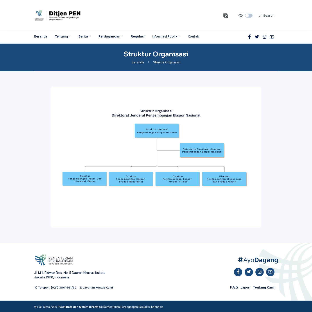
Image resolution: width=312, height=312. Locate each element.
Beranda (138, 62)
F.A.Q (234, 287)
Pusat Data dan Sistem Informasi (80, 306)
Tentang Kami (263, 287)
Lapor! (245, 287)
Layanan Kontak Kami (96, 287)
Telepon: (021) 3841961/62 (55, 287)
